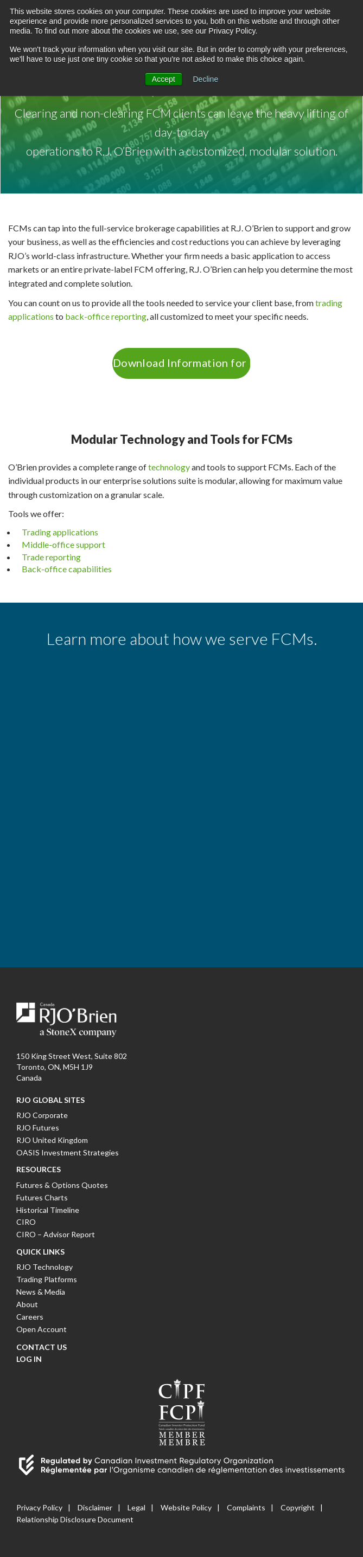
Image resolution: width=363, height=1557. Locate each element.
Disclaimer (95, 1507)
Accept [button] (163, 79)
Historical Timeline (47, 1209)
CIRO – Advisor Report (55, 1234)
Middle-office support (63, 544)
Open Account (41, 1329)
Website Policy (186, 1507)
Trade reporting (51, 557)
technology (169, 467)
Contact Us (41, 1347)
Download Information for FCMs (182, 362)
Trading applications (60, 532)
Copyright (298, 1507)
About (27, 1304)
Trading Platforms (46, 1279)
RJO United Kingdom (52, 1140)
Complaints (246, 1507)
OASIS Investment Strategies (67, 1152)
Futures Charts (42, 1197)
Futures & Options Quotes (62, 1185)
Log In (29, 1359)
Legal (136, 1507)
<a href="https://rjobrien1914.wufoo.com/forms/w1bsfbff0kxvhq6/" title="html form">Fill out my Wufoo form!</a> (181, 800)
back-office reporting (106, 316)
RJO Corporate (42, 1115)
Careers (29, 1316)
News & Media (40, 1291)
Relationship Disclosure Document (74, 1519)
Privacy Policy (39, 1507)
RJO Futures (37, 1127)
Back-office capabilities (67, 569)
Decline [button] (206, 79)
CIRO (26, 1221)
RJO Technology (44, 1266)
